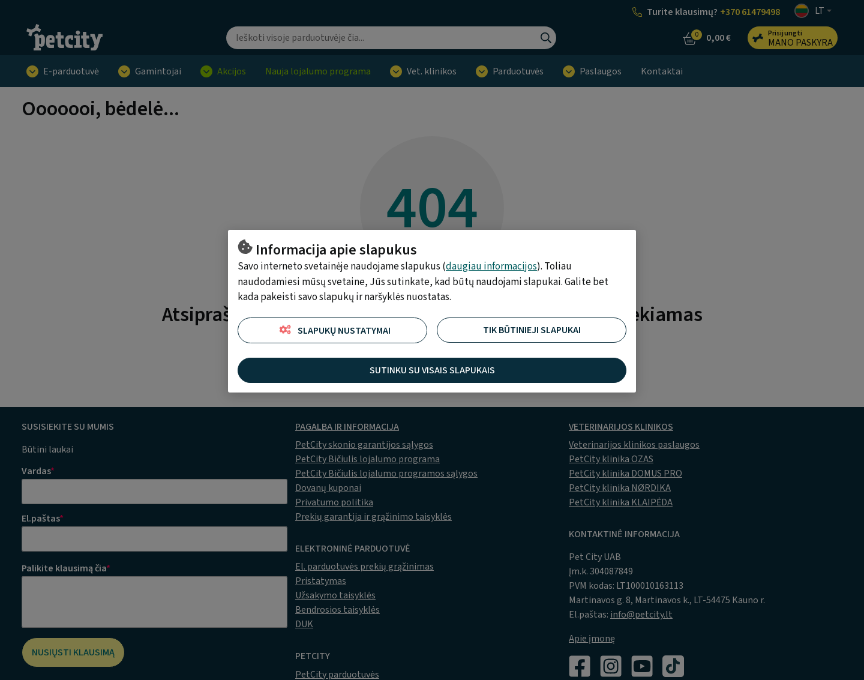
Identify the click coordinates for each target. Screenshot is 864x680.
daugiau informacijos (491, 266)
